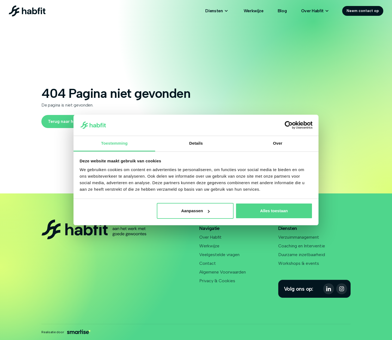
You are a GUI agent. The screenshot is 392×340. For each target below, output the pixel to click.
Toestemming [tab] (114, 143)
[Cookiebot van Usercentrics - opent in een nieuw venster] (289, 125)
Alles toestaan (274, 210)
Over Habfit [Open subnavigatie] (315, 11)
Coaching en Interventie (301, 245)
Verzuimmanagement (298, 237)
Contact (207, 263)
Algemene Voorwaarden (222, 272)
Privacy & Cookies (217, 280)
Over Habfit (210, 237)
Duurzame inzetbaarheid (301, 254)
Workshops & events (298, 263)
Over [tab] (278, 143)
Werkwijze (254, 10)
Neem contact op (363, 10)
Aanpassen (195, 210)
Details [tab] (196, 143)
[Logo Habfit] (27, 10)
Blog (282, 10)
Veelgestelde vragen (219, 254)
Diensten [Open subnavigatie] (217, 11)
